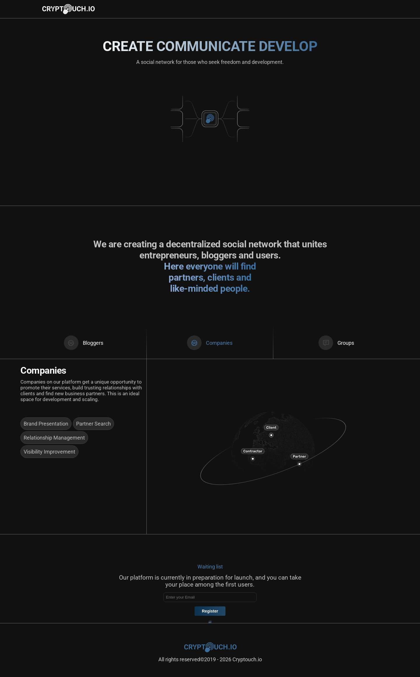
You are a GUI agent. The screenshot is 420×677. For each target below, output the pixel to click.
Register (210, 611)
